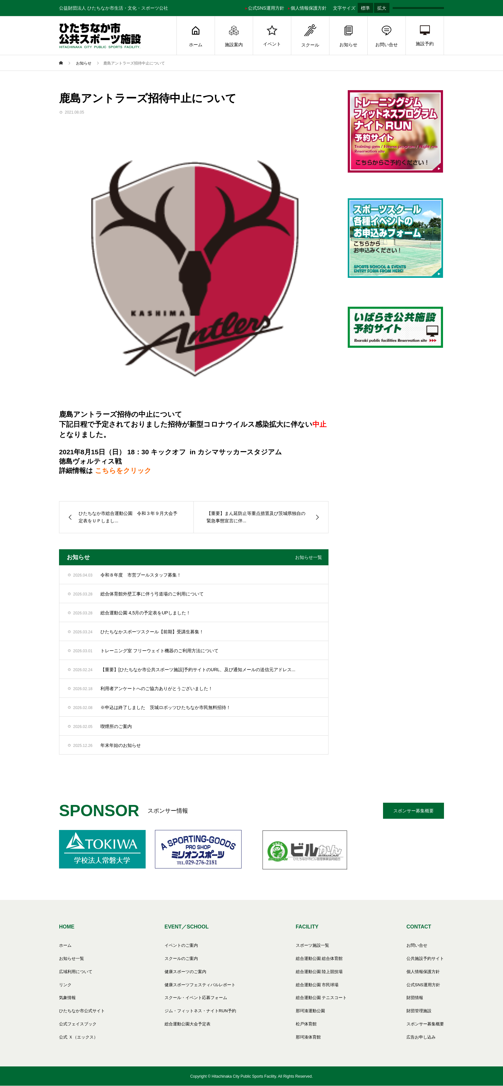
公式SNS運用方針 (264, 8)
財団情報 (414, 997)
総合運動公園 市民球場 (317, 984)
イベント (272, 36)
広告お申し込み (421, 1037)
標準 (365, 8)
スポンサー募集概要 (413, 810)
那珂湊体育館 (308, 1037)
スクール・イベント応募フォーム (196, 997)
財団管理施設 (418, 1010)
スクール (310, 35)
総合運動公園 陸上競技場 (319, 971)
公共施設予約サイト (425, 958)
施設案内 (234, 35)
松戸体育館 (306, 1024)
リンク (65, 984)
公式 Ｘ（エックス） (78, 1037)
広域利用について (75, 971)
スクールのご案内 (181, 958)
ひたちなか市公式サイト (82, 1010)
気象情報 (67, 997)
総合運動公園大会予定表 (187, 1024)
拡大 (381, 8)
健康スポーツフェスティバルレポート (200, 984)
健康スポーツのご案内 (185, 971)
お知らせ (348, 35)
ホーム (195, 35)
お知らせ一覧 (308, 557)
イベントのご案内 (181, 945)
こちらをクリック (123, 470)
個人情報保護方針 (307, 8)
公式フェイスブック (78, 1024)
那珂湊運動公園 (310, 1010)
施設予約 (425, 35)
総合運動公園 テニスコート (321, 997)
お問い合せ (386, 35)
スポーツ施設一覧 (312, 945)
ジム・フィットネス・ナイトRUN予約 (200, 1010)
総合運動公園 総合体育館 (319, 958)
